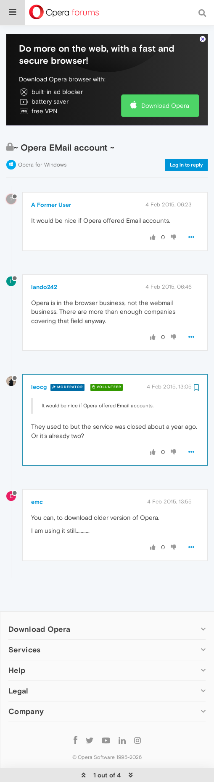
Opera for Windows (42, 143)
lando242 (44, 265)
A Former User (51, 183)
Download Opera (165, 83)
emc (37, 480)
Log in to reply (186, 143)
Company (26, 690)
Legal (18, 669)
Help (16, 648)
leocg (39, 365)
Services (24, 627)
